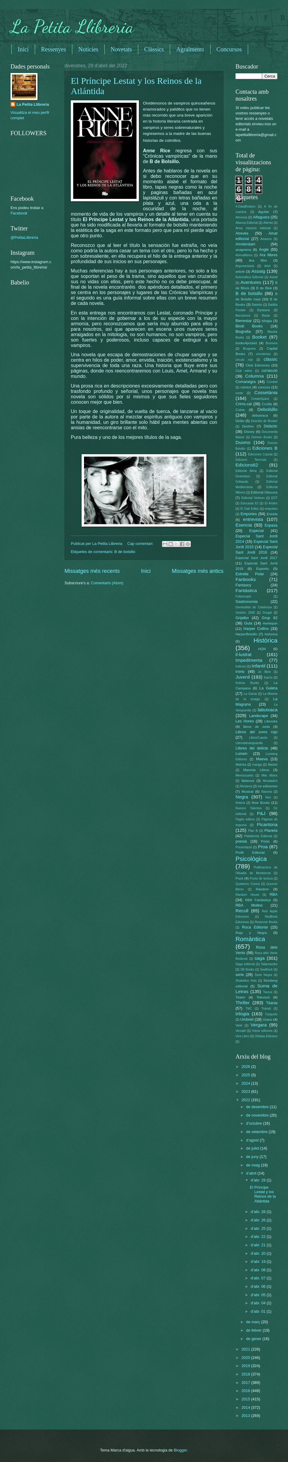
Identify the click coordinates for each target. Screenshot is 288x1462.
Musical (247, 791)
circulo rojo (244, 359)
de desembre (258, 1107)
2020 (246, 1357)
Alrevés (242, 233)
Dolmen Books (261, 437)
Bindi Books (249, 326)
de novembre (258, 1115)
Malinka (241, 764)
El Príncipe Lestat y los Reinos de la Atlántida (263, 1194)
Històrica (266, 640)
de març (253, 1322)
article (240, 271)
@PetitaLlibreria (24, 237)
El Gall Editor (249, 508)
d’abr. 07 (259, 1278)
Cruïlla (267, 404)
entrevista (253, 519)
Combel (272, 382)
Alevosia (241, 217)
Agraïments (190, 49)
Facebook (19, 213)
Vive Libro (242, 1036)
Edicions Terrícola (251, 459)
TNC (248, 1008)
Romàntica (250, 938)
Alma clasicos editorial (253, 228)
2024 (246, 1083)
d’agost (253, 1140)
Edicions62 (247, 464)
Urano (267, 1019)
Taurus (267, 992)
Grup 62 (270, 617)
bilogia (267, 321)
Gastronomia (247, 601)
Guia (248, 623)
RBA (274, 894)
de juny (253, 1156)
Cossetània (266, 392)
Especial (256, 530)
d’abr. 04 (259, 1303)
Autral (273, 277)
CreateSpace (260, 398)
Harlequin (270, 623)
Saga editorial (245, 964)
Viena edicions (262, 1030)
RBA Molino (249, 905)
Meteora (248, 781)
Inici (23, 49)
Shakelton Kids (246, 980)
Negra (242, 796)
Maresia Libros (256, 770)
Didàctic (271, 426)
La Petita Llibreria (72, 26)
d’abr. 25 (259, 1228)
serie (240, 974)
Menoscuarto (245, 775)
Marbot (273, 764)
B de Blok (264, 288)
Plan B (253, 830)
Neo (268, 797)
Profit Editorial (250, 852)
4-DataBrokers (245, 206)
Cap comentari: (140, 543)
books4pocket (246, 343)
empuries (271, 508)
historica (271, 634)
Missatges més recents (92, 571)
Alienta (268, 222)
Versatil (241, 1030)
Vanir (239, 1025)
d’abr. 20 (259, 1253)
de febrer (254, 1330)
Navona (266, 791)
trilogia (242, 1013)
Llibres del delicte (252, 748)
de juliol (253, 1148)
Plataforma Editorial (258, 836)
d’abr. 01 (259, 1311)
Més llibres (269, 775)
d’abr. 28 (259, 1211)
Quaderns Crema (248, 884)
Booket (259, 336)
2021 (246, 1349)
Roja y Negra (251, 933)
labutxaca (268, 709)
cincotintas (263, 354)
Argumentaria (245, 266)
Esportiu (262, 568)
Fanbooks (246, 579)
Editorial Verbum (253, 498)
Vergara (258, 1024)
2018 (246, 1374)
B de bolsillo (124, 551)
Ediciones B (265, 448)
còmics (245, 387)
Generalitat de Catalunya (254, 607)
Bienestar (244, 320)
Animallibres (244, 255)
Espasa (271, 525)
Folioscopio (243, 596)
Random (262, 889)
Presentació (244, 847)
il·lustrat (243, 654)
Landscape (258, 715)
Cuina (240, 410)
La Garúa (250, 693)
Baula (266, 315)
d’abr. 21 (259, 1245)
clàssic (271, 359)
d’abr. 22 (259, 1236)
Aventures (250, 282)
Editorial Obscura (264, 492)
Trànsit (266, 1008)
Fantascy (243, 585)
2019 (246, 1365)
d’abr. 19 (259, 1261)
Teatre (240, 997)
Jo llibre (264, 671)
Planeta (271, 830)
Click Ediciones (258, 365)
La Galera (268, 688)
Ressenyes (53, 49)
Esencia (244, 524)
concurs (264, 387)
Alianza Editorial (247, 222)
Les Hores (245, 721)
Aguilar (263, 212)
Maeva (262, 759)
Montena (246, 786)
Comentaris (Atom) (107, 583)
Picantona (267, 824)
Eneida (272, 514)
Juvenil (243, 676)
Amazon (266, 239)
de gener (254, 1338)
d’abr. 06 (259, 1286)
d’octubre (254, 1123)
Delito (240, 421)
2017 (246, 1382)
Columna (254, 375)
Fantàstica (246, 590)
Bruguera (249, 348)
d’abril (251, 1173)
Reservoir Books (266, 922)
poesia (241, 841)
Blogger (180, 1450)
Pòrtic (265, 841)
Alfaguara (261, 217)
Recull (242, 910)
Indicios (241, 666)
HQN (262, 649)
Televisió (263, 997)
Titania (272, 1003)
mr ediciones (268, 786)
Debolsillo (267, 409)
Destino (248, 426)
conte (239, 393)
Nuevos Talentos (249, 808)
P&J (261, 813)
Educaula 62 (249, 503)
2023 (246, 1091)
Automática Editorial (249, 277)
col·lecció (270, 370)
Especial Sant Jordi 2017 (257, 558)
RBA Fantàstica (258, 900)
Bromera (272, 343)
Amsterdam (245, 244)
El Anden (271, 503)
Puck (239, 878)
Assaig (258, 271)
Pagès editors (245, 819)
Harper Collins (256, 628)
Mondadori (270, 781)
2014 (246, 1407)
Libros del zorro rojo (257, 732)
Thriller (243, 1002)
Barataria (263, 310)
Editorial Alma (246, 471)
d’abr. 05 (259, 1295)
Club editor (244, 370)
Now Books (261, 802)
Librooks (271, 721)
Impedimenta (249, 660)
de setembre (257, 1131)
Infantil (258, 665)
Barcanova (243, 315)
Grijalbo (242, 617)
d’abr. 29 (259, 1180)
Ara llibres (269, 255)
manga (257, 764)
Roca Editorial (255, 927)
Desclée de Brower (264, 421)
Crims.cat (244, 404)
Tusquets (271, 1014)
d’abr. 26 (259, 1220)
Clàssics (154, 49)
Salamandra (269, 964)
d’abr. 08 (259, 1270)
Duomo (243, 442)
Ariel (267, 266)
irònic (240, 671)
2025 (246, 1075)
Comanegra (246, 381)
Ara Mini (258, 260)
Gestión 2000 (245, 612)
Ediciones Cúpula (260, 454)
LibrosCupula (258, 737)
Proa (263, 846)
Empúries (249, 514)
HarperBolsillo (246, 634)
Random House (247, 894)
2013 (246, 1415)
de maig (253, 1165)
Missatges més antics (198, 571)
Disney (249, 431)
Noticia (240, 802)
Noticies (88, 49)
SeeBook (266, 969)
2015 (246, 1399)
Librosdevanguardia (249, 743)
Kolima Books (247, 683)
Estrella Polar (250, 574)
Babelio (257, 304)
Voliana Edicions (266, 1036)
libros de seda (256, 726)
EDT (274, 498)
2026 (246, 1066)
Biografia (243, 331)
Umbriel (247, 1019)
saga (260, 958)
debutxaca (260, 415)
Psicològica (251, 858)
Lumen (241, 753)
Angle (264, 249)
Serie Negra (263, 975)
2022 (246, 1100)
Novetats (121, 49)
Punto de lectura (261, 878)
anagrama (243, 249)
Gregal (267, 612)
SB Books (247, 969)
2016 (246, 1390)
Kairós (268, 677)
